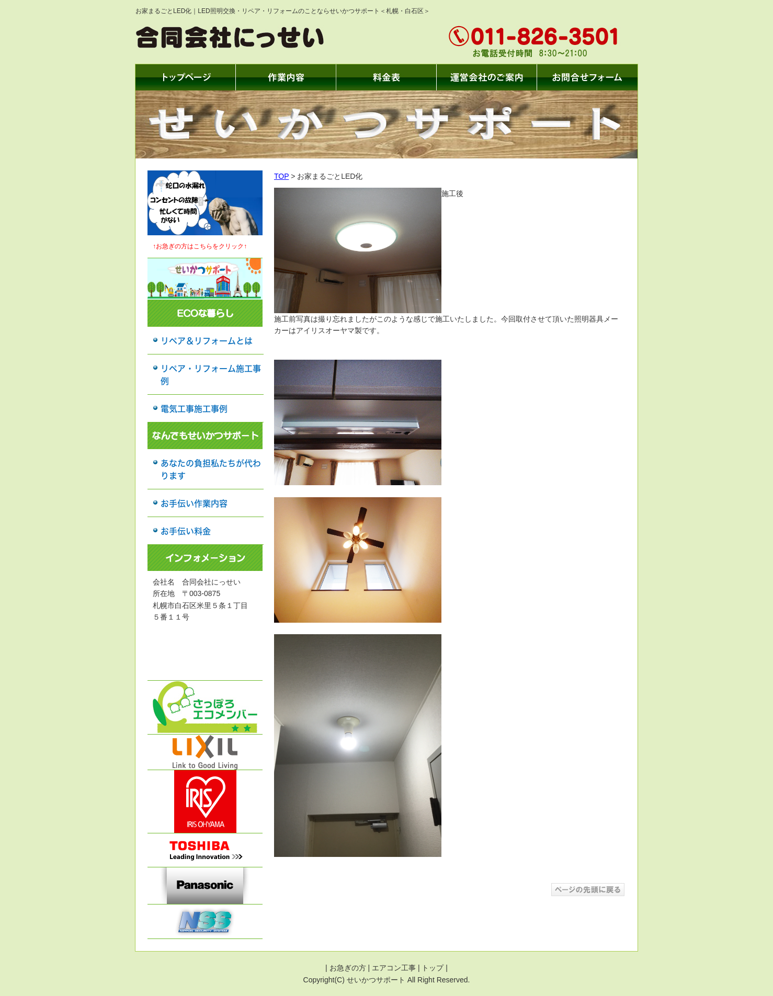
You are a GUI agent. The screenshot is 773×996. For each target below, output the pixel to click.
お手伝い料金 (186, 531)
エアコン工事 (394, 968)
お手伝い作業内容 (194, 503)
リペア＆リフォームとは (207, 341)
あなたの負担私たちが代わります (211, 469)
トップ (433, 968)
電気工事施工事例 (194, 409)
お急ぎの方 (347, 968)
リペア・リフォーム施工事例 (211, 374)
